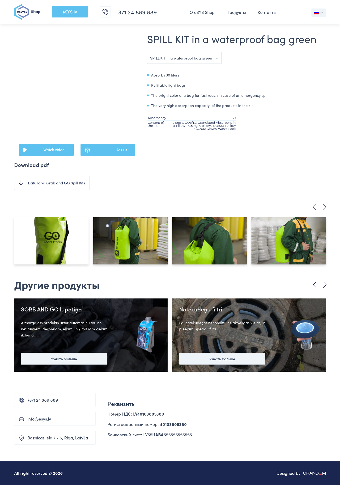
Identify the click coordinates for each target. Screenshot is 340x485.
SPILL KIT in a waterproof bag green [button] (181, 57)
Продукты (236, 12)
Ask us (121, 149)
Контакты (267, 12)
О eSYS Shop (202, 12)
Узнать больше (64, 358)
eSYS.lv (70, 12)
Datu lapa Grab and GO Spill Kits (56, 182)
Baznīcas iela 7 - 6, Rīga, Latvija (57, 438)
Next (325, 207)
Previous (315, 207)
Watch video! (54, 149)
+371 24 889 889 (42, 400)
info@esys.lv (39, 419)
